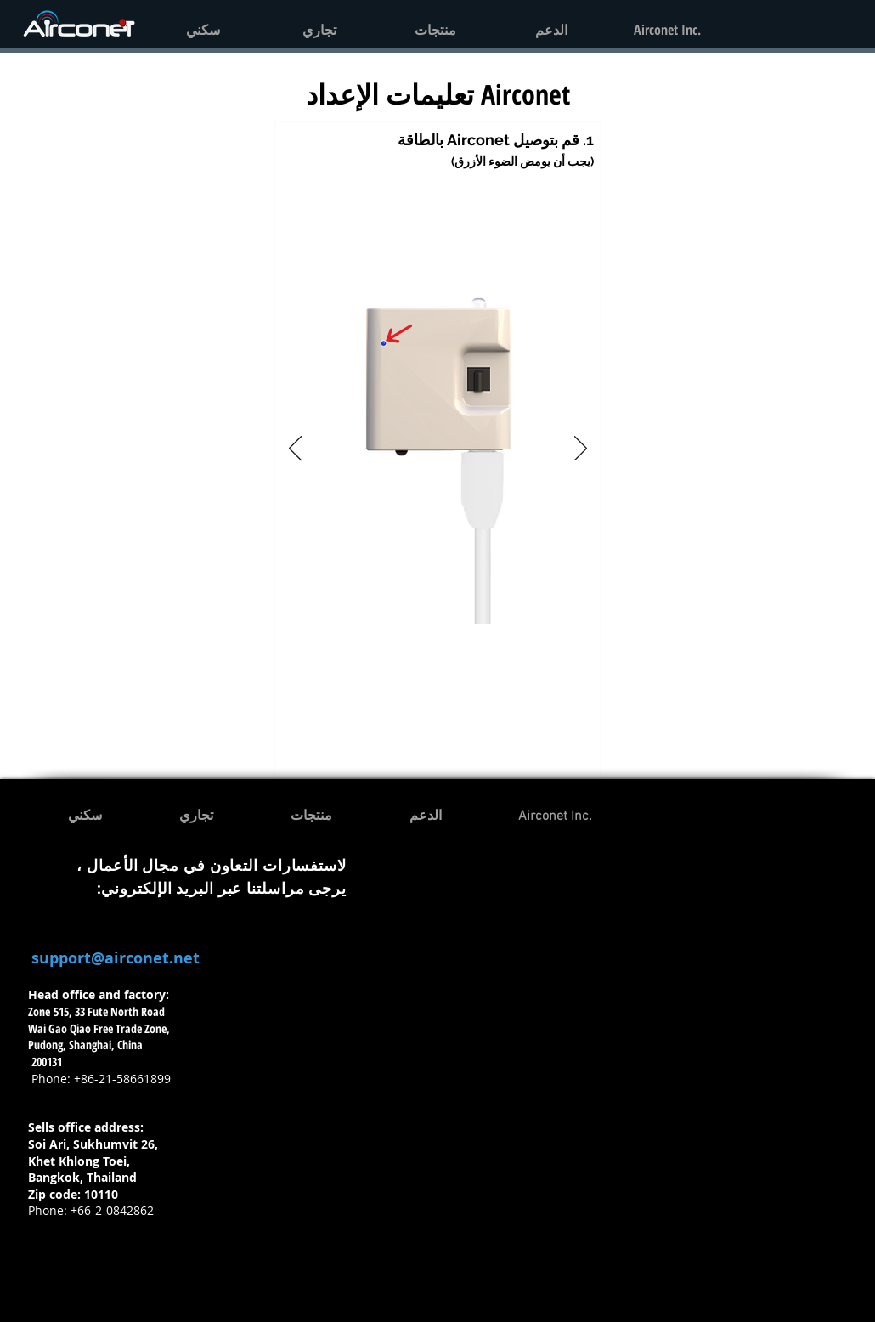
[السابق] (295, 449)
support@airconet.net (115, 958)
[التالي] (580, 449)
